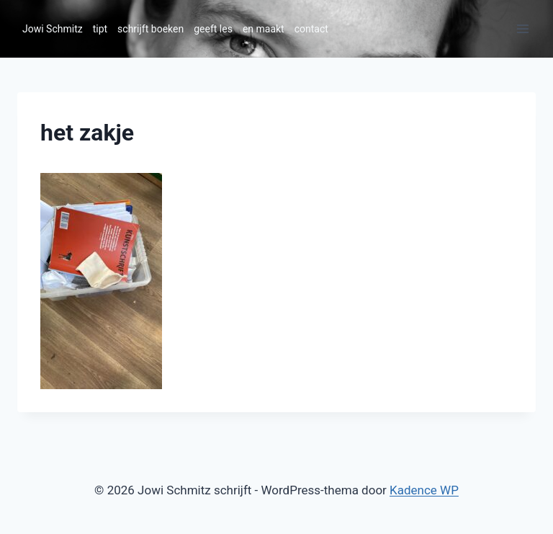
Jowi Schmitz (52, 29)
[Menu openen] (522, 28)
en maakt (263, 29)
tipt (100, 29)
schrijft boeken (150, 29)
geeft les (213, 29)
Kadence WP (424, 490)
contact (311, 29)
